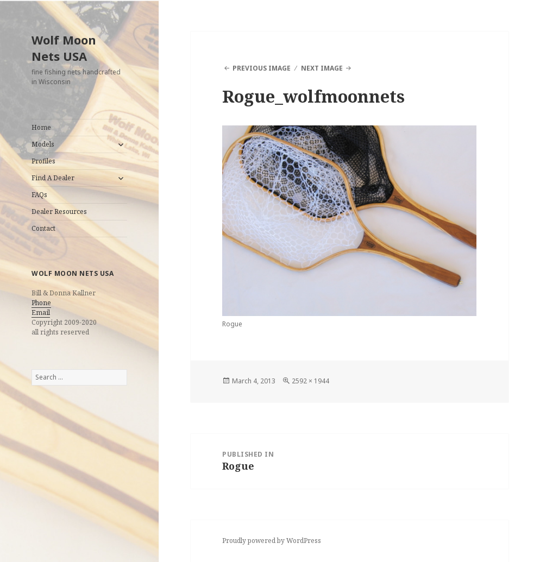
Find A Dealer (53, 177)
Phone (41, 302)
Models (43, 144)
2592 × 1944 (310, 381)
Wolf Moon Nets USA (64, 47)
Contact (43, 228)
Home (41, 127)
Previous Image (262, 68)
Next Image (322, 68)
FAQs (39, 194)
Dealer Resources (59, 211)
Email (41, 312)
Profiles (43, 161)
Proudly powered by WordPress (271, 540)
